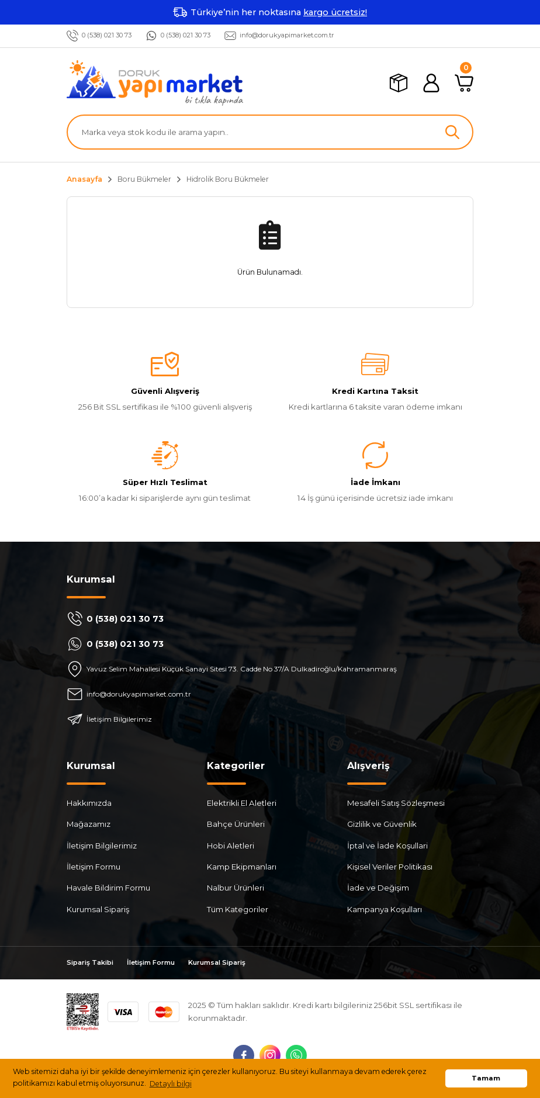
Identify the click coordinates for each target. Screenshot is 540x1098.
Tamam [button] (486, 1078)
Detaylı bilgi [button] (171, 1083)
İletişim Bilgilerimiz (102, 845)
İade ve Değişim (378, 888)
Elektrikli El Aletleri (241, 803)
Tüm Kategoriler (237, 909)
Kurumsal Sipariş (98, 909)
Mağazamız (88, 824)
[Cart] (464, 83)
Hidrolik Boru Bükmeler (227, 179)
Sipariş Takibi (93, 963)
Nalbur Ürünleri (235, 888)
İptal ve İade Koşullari (387, 845)
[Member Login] (431, 83)
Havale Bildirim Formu (108, 888)
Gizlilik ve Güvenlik (382, 824)
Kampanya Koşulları (384, 909)
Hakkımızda (89, 803)
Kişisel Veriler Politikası (389, 866)
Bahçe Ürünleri (236, 824)
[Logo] (155, 83)
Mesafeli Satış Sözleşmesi (396, 803)
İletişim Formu (93, 866)
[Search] (270, 132)
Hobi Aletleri (230, 845)
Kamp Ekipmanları (241, 866)
